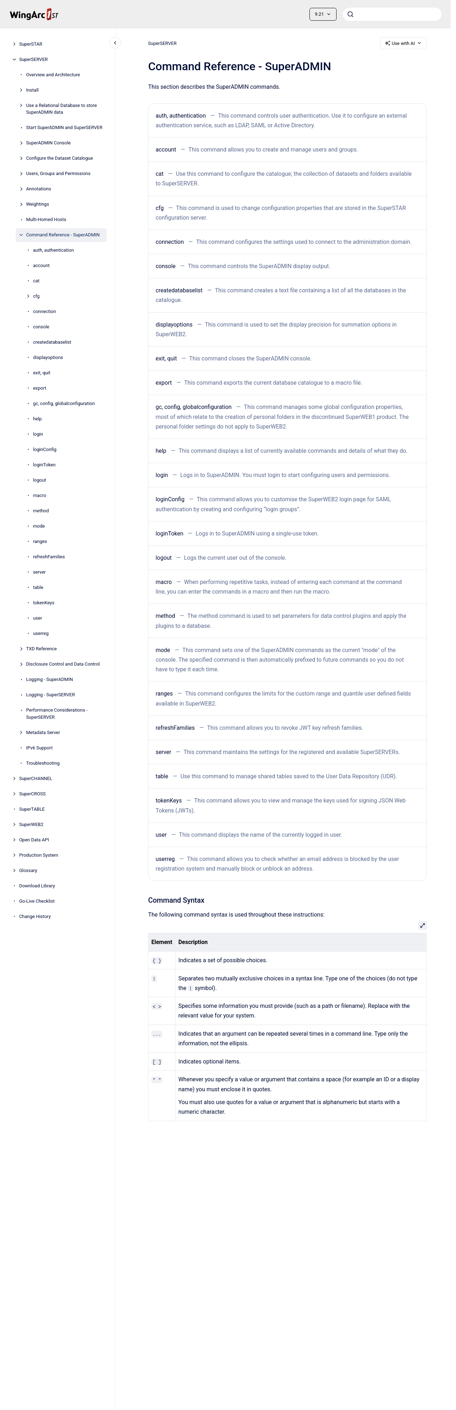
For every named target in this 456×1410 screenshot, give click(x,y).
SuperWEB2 (31, 824)
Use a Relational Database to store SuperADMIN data (61, 109)
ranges (40, 541)
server (39, 572)
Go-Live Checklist (37, 901)
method (41, 510)
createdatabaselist (52, 342)
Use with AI (403, 43)
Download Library (37, 885)
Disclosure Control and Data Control (63, 664)
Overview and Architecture (53, 74)
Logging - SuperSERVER (50, 694)
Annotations (38, 188)
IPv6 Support (39, 747)
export (39, 388)
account (41, 265)
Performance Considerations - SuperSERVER (56, 713)
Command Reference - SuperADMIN (62, 234)
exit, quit (42, 372)
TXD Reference (41, 648)
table (38, 587)
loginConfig (45, 449)
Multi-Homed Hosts (46, 219)
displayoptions (48, 357)
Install (32, 90)
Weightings (37, 204)
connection (44, 311)
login (38, 434)
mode (39, 526)
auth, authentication (53, 250)
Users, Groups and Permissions (58, 173)
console (41, 326)
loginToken (44, 464)
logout (39, 480)
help (37, 418)
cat (36, 280)
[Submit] (350, 14)
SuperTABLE (32, 809)
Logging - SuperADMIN (49, 679)
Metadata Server (43, 732)
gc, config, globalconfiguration (64, 403)
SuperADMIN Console (48, 142)
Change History (35, 916)
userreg (41, 633)
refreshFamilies (49, 556)
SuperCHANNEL (35, 778)
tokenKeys (44, 602)
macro (39, 495)
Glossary (28, 870)
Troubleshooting (43, 763)
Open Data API (34, 839)
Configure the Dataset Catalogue (59, 158)
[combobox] (392, 14)
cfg (36, 296)
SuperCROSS (32, 793)
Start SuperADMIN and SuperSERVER (64, 127)
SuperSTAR (30, 44)
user (37, 618)
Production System (38, 855)
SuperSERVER (33, 59)
